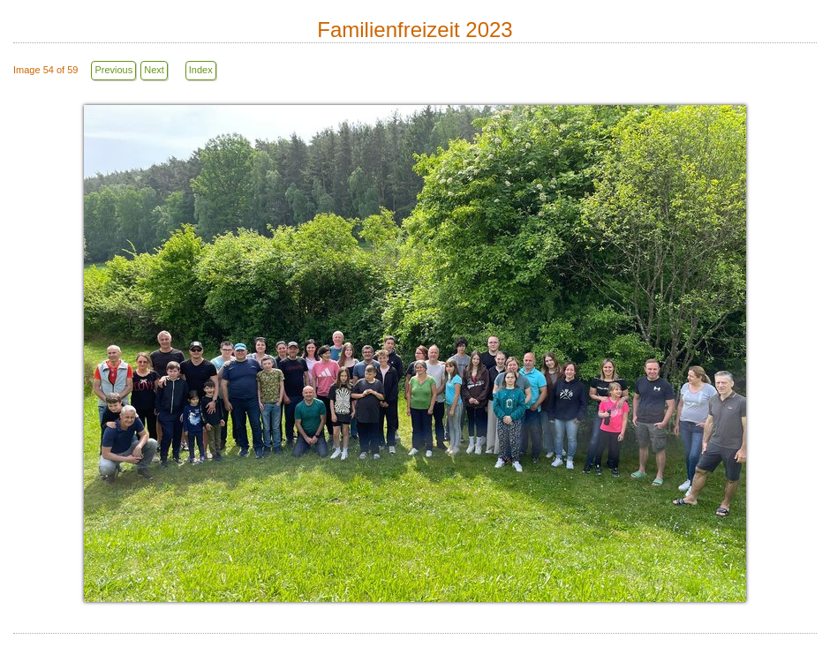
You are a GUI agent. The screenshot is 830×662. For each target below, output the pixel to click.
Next (154, 69)
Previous (113, 69)
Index (201, 69)
